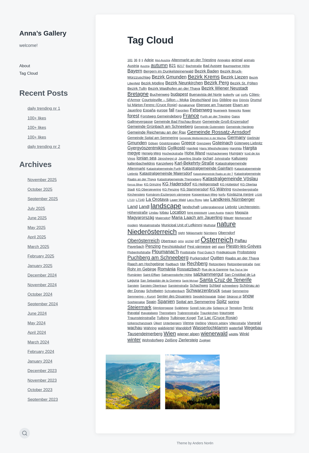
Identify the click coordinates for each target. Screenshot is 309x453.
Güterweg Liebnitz (248, 143)
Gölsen (153, 143)
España (149, 110)
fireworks (234, 110)
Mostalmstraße (149, 225)
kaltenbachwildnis (141, 163)
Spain (151, 302)
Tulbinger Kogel (183, 318)
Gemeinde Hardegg (239, 127)
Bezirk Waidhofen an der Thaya (174, 88)
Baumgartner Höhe (236, 66)
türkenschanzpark (139, 323)
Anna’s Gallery (42, 33)
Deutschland (200, 100)
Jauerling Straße (190, 158)
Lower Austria (216, 212)
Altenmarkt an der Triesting (193, 60)
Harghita (236, 148)
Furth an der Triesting (215, 116)
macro (229, 212)
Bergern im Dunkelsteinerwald (168, 71)
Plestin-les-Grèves (243, 246)
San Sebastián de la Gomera (160, 280)
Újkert (158, 323)
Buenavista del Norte (205, 94)
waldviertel (166, 328)
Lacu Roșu (194, 200)
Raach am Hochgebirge (145, 264)
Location (178, 212)
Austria (133, 66)
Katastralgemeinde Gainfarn (207, 168)
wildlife (233, 334)
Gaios (236, 116)
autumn (159, 65)
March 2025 (38, 246)
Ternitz (248, 308)
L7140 (140, 200)
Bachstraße (194, 66)
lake (206, 200)
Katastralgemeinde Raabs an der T (213, 173)
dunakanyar (187, 105)
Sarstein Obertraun (153, 285)
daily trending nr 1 (44, 108)
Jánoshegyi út (167, 158)
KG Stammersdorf (194, 189)
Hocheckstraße (172, 153)
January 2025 (40, 265)
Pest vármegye (199, 246)
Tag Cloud (28, 73)
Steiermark (139, 307)
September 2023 (43, 399)
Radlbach (172, 264)
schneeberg (230, 285)
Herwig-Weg (151, 153)
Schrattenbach (174, 291)
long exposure (197, 212)
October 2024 (40, 294)
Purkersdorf (199, 258)
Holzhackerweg (217, 153)
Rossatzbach (188, 269)
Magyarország (140, 217)
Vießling (200, 323)
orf (197, 241)
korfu (221, 194)
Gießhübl (253, 138)
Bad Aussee (212, 66)
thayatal (133, 313)
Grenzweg (204, 143)
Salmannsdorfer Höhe (176, 275)
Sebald (226, 291)
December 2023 (42, 370)
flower (246, 110)
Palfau (240, 240)
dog (235, 100)
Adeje (149, 60)
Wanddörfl (183, 328)
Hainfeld (192, 148)
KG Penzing (170, 189)
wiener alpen (188, 334)
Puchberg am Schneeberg (158, 258)
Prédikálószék (226, 252)
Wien (170, 333)
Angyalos (223, 60)
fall (171, 110)
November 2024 (42, 285)
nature (226, 224)
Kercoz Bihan (135, 184)
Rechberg (197, 263)
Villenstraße (237, 323)
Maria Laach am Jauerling (197, 217)
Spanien (166, 301)
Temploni (235, 308)
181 (130, 60)
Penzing (153, 246)
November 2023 (42, 380)
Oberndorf (226, 233)
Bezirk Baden (207, 71)
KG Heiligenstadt (205, 184)
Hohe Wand (194, 153)
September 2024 (43, 304)
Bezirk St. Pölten (244, 83)
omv (181, 241)
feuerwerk (220, 110)
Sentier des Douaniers (174, 296)
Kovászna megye (240, 194)
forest (133, 115)
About (24, 66)
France (191, 116)
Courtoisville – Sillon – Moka (165, 100)
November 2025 (42, 179)
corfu (244, 94)
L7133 (131, 199)
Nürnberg (210, 233)
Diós (215, 100)
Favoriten (182, 110)
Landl (144, 206)
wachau (134, 327)
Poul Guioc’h (206, 252)
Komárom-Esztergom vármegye (168, 194)
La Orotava (157, 199)
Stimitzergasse (163, 308)
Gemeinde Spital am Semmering (152, 138)
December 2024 (42, 275)
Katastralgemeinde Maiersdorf (166, 173)
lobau (164, 212)
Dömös (244, 100)
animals (249, 60)
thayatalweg (149, 313)
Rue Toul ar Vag (239, 269)
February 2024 (41, 351)
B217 (181, 66)
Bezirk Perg (216, 82)
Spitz (221, 301)
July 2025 (36, 208)
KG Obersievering (148, 189)
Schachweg (199, 285)
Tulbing (163, 318)
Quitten (217, 258)
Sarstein (133, 285)
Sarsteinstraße (178, 285)
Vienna (188, 323)
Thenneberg (167, 313)
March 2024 (38, 342)
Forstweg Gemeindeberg (161, 116)
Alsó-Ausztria (162, 60)
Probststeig (246, 252)
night (181, 233)
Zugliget (205, 340)
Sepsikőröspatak (204, 296)
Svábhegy (182, 308)
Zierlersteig (188, 340)
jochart (208, 158)
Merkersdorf (243, 218)
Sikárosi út (234, 296)
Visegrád (254, 323)
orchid (189, 241)
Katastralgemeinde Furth (164, 168)
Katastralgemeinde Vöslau (230, 178)
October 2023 (40, 389)
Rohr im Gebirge (141, 269)
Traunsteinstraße (141, 318)
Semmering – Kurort (141, 296)
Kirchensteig (136, 194)
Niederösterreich (152, 231)
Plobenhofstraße (139, 252)
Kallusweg (239, 158)
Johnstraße (222, 158)
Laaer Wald (178, 200)
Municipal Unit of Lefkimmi (182, 225)
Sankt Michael (190, 280)
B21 (172, 65)
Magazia (241, 212)
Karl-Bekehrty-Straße (194, 163)
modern (132, 225)
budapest (179, 94)
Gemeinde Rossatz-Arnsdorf (219, 132)
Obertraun (168, 241)
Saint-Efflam (151, 275)
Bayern (134, 70)
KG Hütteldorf (229, 184)
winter (134, 339)
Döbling (225, 100)
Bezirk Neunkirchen (184, 82)
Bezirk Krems (204, 77)
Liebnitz (231, 207)
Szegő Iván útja (200, 308)
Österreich (217, 240)
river (257, 264)
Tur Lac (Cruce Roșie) (217, 317)
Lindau (153, 212)
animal (237, 60)
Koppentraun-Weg (204, 194)
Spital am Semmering (195, 302)
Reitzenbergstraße (240, 264)
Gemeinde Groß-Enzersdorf (225, 121)
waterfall (236, 328)
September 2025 (43, 199)
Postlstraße (188, 252)
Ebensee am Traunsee (214, 105)
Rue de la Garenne (215, 269)
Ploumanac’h (165, 251)
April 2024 (37, 332)
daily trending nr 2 (44, 146)
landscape (166, 206)
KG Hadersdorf (176, 184)
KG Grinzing (152, 184)
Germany (236, 137)
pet (214, 246)
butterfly (228, 94)
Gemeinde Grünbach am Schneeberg (160, 126)
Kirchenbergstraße (245, 189)
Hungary (236, 153)
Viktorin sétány (217, 323)
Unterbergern (172, 323)
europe (162, 110)
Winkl (244, 334)
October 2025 (40, 189)
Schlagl (215, 285)
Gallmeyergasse (140, 122)
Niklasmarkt (194, 233)
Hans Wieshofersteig (214, 148)
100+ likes (37, 118)
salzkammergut (208, 274)
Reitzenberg (217, 264)
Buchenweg (159, 94)
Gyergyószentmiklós (146, 148)
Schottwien (154, 291)
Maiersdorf (162, 218)
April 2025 (37, 237)
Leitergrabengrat (212, 207)
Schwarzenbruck (203, 290)
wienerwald (214, 333)
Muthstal (209, 225)
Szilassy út (220, 308)
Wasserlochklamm (210, 327)
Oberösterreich (143, 240)
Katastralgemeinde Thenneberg (179, 179)
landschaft (191, 207)
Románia (166, 268)
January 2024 (40, 361)
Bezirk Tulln (137, 88)
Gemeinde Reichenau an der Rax (156, 132)
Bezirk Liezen (234, 77)
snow (248, 296)
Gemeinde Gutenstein (209, 127)
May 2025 (37, 227)
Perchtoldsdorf (174, 246)
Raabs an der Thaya (242, 258)
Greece (188, 142)
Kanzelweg (164, 163)
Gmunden (137, 142)
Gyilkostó (176, 148)
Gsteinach (222, 142)
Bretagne (138, 94)
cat (237, 94)
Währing (150, 328)
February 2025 (41, 256)
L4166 (258, 194)
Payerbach (135, 246)
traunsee (227, 313)
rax (183, 264)
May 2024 (37, 323)
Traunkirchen (209, 313)
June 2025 (37, 218)
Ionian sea (146, 158)
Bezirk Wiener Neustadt (224, 88)
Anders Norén (202, 443)
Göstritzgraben (169, 143)
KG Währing (220, 189)
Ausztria (145, 66)
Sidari (221, 296)
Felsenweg (201, 109)
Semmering (240, 291)
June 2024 (37, 313)
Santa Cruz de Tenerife (225, 280)
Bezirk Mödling (152, 83)
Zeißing (171, 340)
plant (221, 246)
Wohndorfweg (152, 340)
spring (233, 302)
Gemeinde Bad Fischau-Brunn (177, 122)
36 (136, 60)
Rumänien (134, 275)
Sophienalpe (136, 302)
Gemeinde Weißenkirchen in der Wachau (202, 138)
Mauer (228, 218)
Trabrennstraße (188, 313)
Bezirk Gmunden (169, 77)
